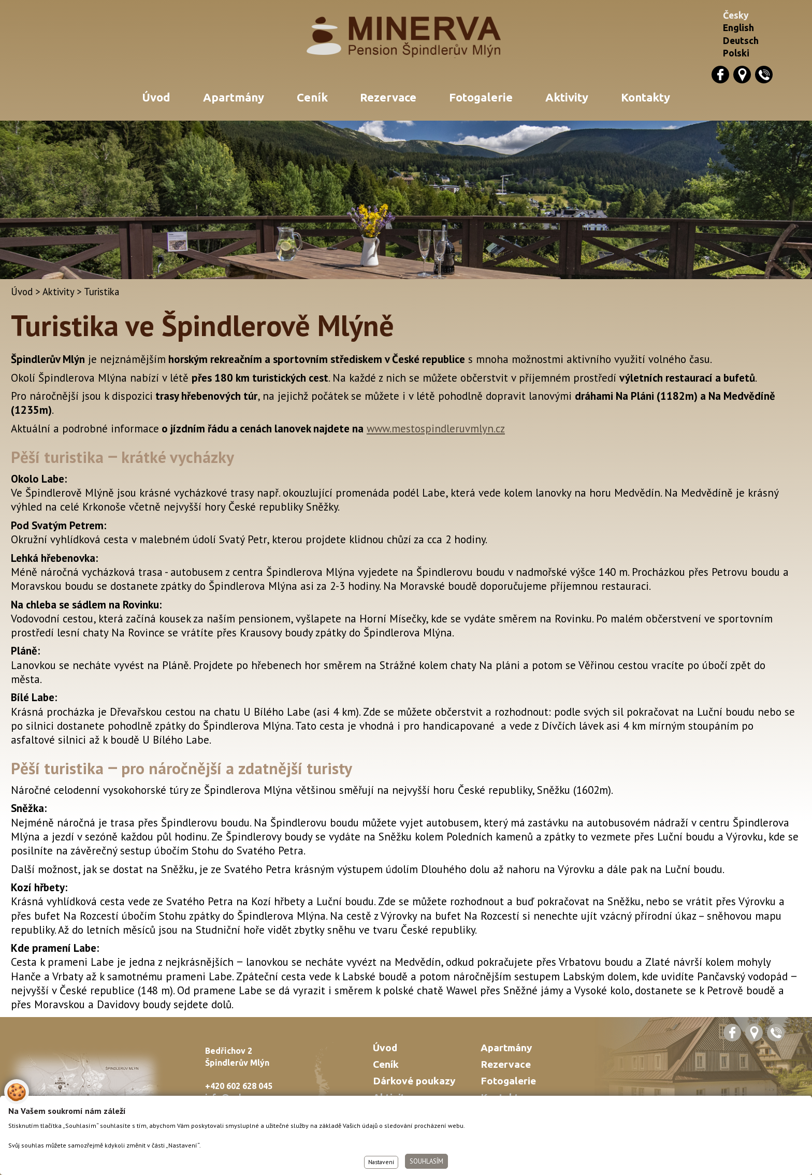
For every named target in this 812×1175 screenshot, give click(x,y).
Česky (736, 15)
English (738, 28)
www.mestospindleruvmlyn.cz (436, 429)
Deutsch (741, 41)
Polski (736, 53)
